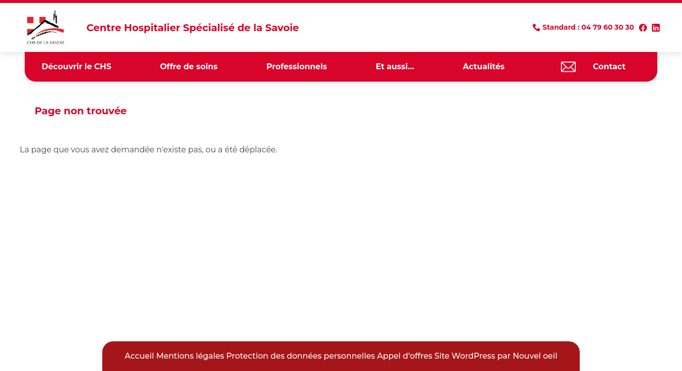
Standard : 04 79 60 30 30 (588, 27)
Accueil (139, 356)
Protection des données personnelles (300, 356)
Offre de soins (188, 66)
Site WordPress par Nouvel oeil (495, 356)
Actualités (484, 66)
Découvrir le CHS (76, 66)
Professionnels (296, 66)
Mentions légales (190, 356)
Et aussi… (395, 66)
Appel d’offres (404, 356)
